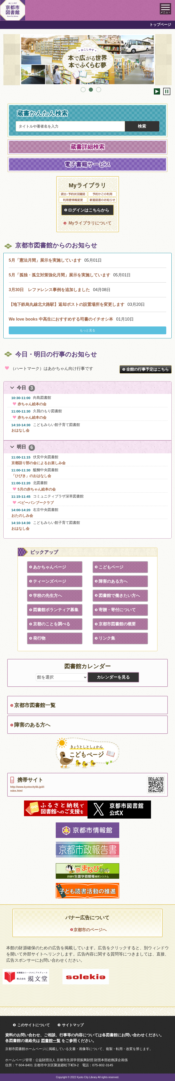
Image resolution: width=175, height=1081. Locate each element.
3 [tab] (98, 89)
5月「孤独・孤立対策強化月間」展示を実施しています (59, 275)
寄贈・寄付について (117, 610)
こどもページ (111, 567)
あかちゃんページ (49, 567)
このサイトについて (33, 1025)
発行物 (39, 638)
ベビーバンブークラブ (32, 503)
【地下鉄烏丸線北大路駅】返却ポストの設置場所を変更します (66, 304)
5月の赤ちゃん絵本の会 (33, 489)
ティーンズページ (49, 581)
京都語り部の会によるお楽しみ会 (38, 463)
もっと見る (87, 330)
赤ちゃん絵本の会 (28, 404)
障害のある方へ (113, 581)
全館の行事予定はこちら (147, 369)
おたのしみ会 (22, 516)
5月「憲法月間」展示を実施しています (45, 260)
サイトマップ (73, 1025)
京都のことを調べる (51, 624)
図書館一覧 (50, 1040)
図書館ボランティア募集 (55, 610)
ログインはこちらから (88, 210)
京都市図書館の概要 (117, 624)
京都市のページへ (90, 930)
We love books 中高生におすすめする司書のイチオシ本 (61, 319)
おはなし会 (20, 430)
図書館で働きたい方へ (119, 595)
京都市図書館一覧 (34, 705)
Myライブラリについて (89, 223)
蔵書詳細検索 (87, 147)
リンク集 (107, 638)
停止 (166, 91)
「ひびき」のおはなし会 (31, 476)
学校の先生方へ (47, 595)
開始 (157, 91)
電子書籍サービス (88, 164)
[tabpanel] (87, 59)
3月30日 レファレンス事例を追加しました (49, 289)
